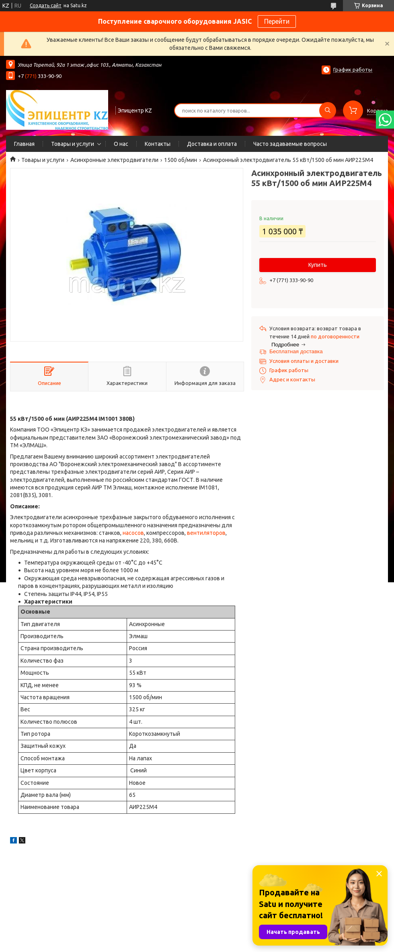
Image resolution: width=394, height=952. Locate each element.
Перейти (276, 21)
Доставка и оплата (212, 144)
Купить (317, 265)
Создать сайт (46, 5)
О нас (121, 144)
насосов (133, 533)
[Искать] (327, 110)
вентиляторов (206, 533)
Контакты (157, 144)
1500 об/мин (180, 160)
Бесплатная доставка (296, 351)
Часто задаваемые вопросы (290, 144)
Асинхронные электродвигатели (114, 160)
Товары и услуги (72, 144)
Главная (24, 144)
